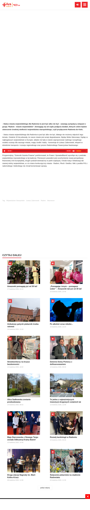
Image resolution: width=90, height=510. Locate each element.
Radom (43, 200)
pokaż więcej (45, 488)
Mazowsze (50, 200)
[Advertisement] (45, 184)
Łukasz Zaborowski (32, 200)
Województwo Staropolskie (15, 200)
